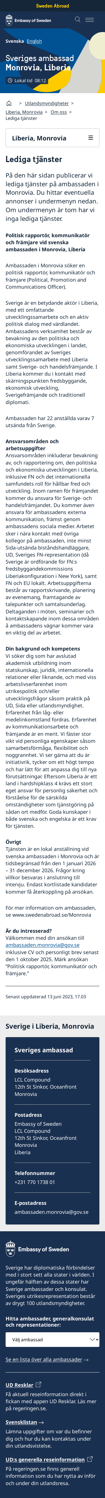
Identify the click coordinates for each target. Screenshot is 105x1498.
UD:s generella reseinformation (45, 1459)
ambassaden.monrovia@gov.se (43, 944)
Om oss (59, 112)
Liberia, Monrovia (24, 112)
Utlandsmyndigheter (47, 103)
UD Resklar (19, 1385)
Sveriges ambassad (40, 62)
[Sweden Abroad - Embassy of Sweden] (34, 20)
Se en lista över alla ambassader (44, 1359)
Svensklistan (21, 1422)
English (34, 41)
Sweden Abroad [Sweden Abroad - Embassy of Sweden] (52, 6)
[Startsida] (11, 103)
